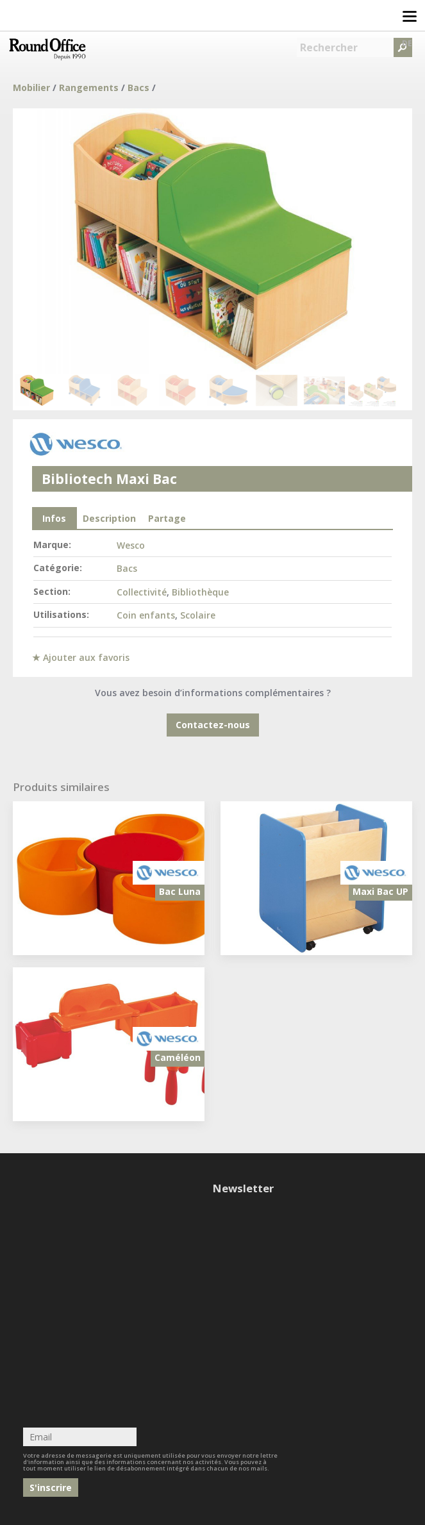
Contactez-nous (213, 725)
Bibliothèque (200, 592)
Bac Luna (180, 891)
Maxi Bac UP (380, 891)
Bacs (138, 87)
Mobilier (31, 87)
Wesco (131, 545)
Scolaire (197, 615)
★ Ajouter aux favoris (80, 657)
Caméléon (177, 1057)
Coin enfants (146, 615)
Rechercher (329, 47)
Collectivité (142, 592)
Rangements (89, 87)
